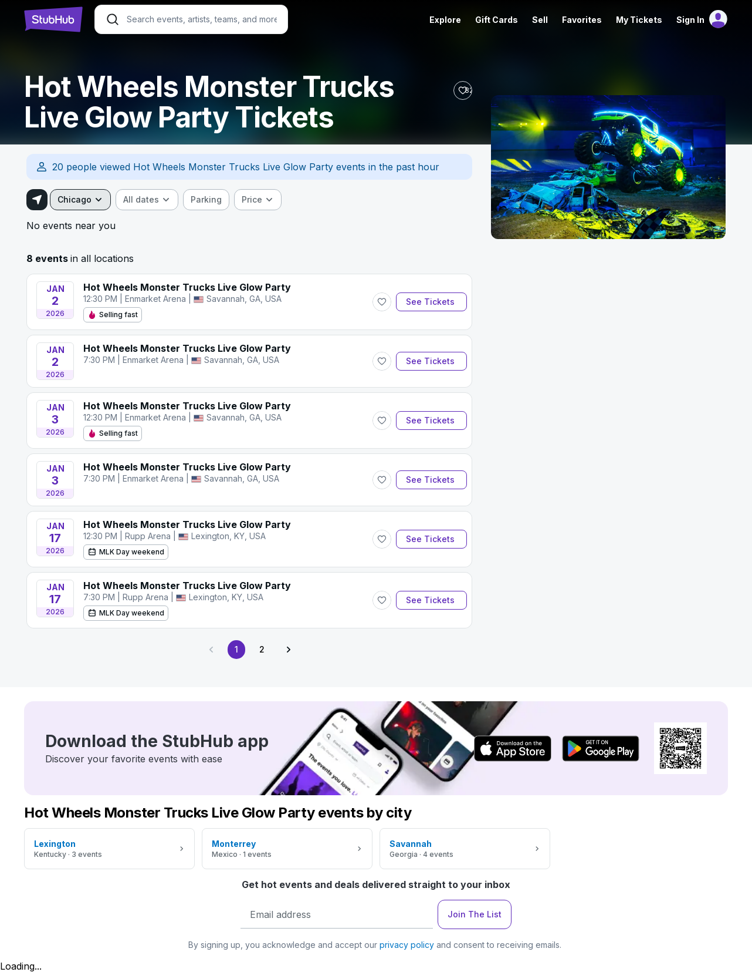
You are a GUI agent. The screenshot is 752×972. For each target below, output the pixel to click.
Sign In (690, 20)
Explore (445, 20)
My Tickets (639, 20)
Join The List (475, 914)
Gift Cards (496, 20)
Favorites (582, 20)
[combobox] (80, 199)
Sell (540, 20)
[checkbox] (206, 199)
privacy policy (407, 945)
